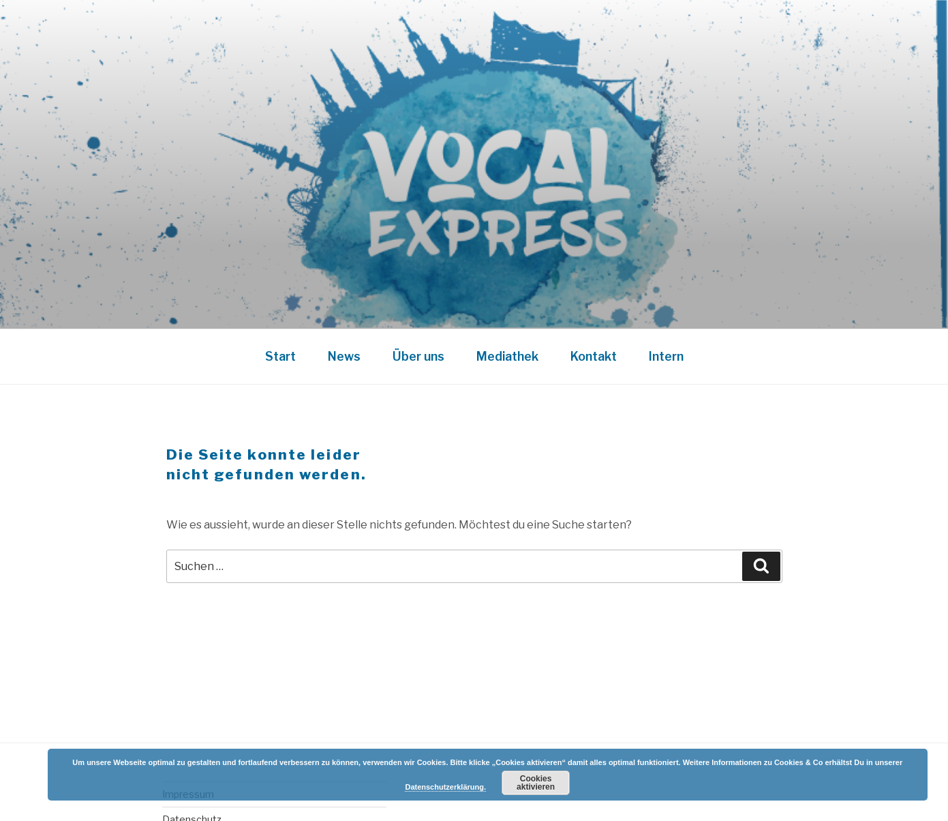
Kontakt (593, 356)
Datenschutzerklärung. (445, 787)
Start (280, 356)
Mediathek (507, 356)
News (344, 356)
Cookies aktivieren (536, 783)
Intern (666, 356)
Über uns (418, 356)
